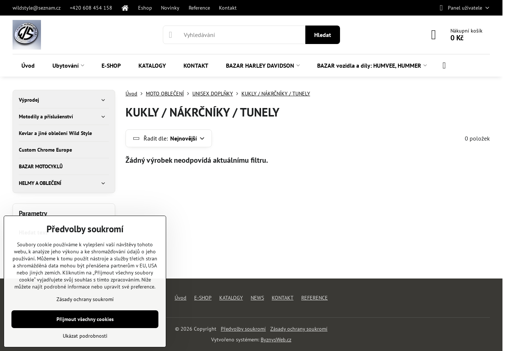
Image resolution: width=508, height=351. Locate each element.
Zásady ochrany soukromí (298, 328)
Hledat (322, 34)
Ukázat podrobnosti (85, 336)
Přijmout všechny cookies (85, 319)
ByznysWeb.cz (276, 339)
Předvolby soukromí (243, 328)
